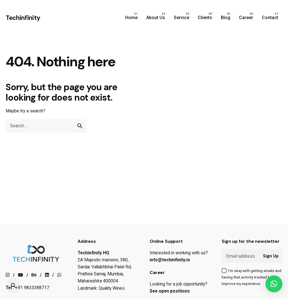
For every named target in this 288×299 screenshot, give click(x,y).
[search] (80, 126)
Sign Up (270, 256)
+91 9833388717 (32, 287)
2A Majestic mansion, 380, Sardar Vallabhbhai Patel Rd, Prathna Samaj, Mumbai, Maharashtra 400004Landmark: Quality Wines (105, 274)
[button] (274, 283)
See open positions (170, 291)
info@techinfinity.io (170, 259)
